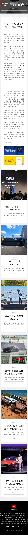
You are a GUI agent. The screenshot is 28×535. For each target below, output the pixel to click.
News (10, 3)
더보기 (14, 218)
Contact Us (20, 527)
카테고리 (24, 3)
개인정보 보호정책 (11, 527)
